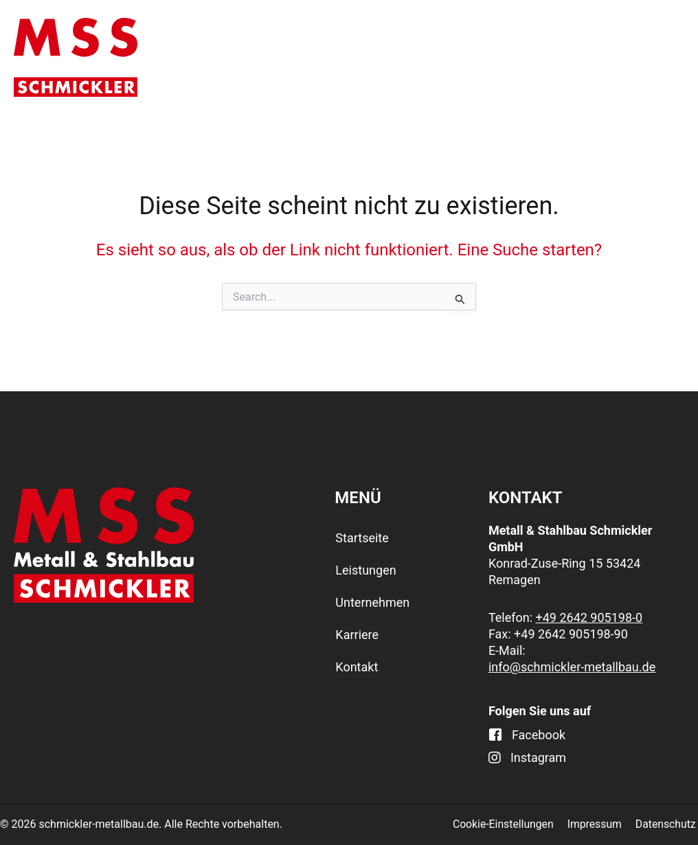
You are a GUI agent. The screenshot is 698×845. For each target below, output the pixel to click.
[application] (363, 57)
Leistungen (329, 57)
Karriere (563, 57)
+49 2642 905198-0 (589, 617)
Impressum (598, 824)
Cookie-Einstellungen (508, 824)
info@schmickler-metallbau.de (571, 667)
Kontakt (646, 57)
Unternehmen (454, 57)
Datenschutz (667, 824)
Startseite (222, 57)
